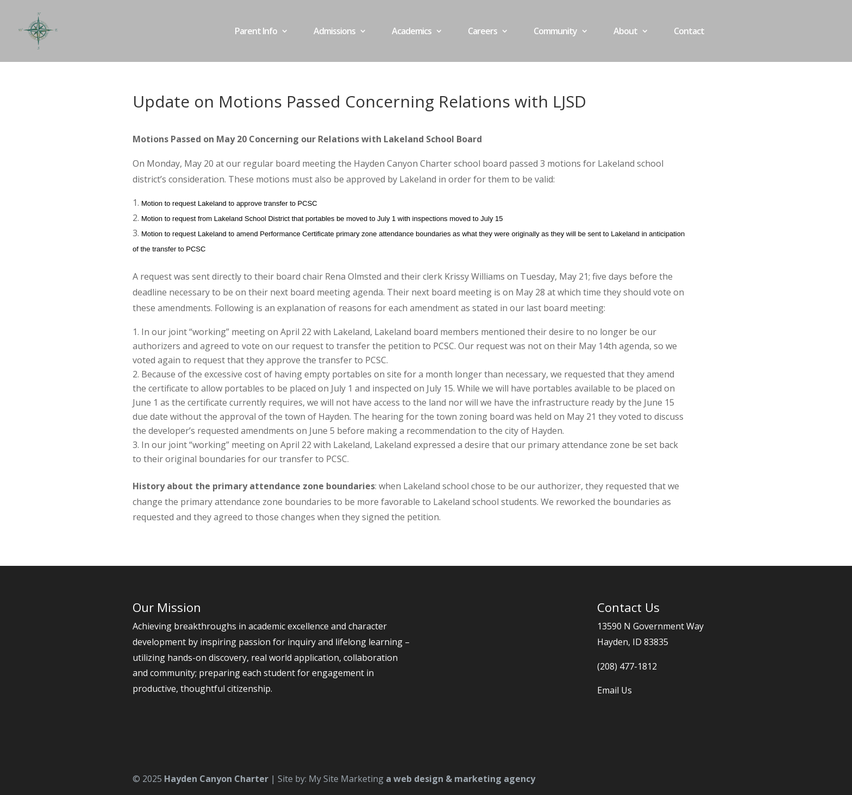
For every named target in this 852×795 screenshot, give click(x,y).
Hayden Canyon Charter (216, 779)
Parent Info (256, 32)
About (625, 32)
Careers (482, 32)
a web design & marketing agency (460, 779)
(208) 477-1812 (627, 666)
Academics (411, 32)
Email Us (614, 690)
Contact (689, 32)
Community (555, 32)
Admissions (334, 32)
